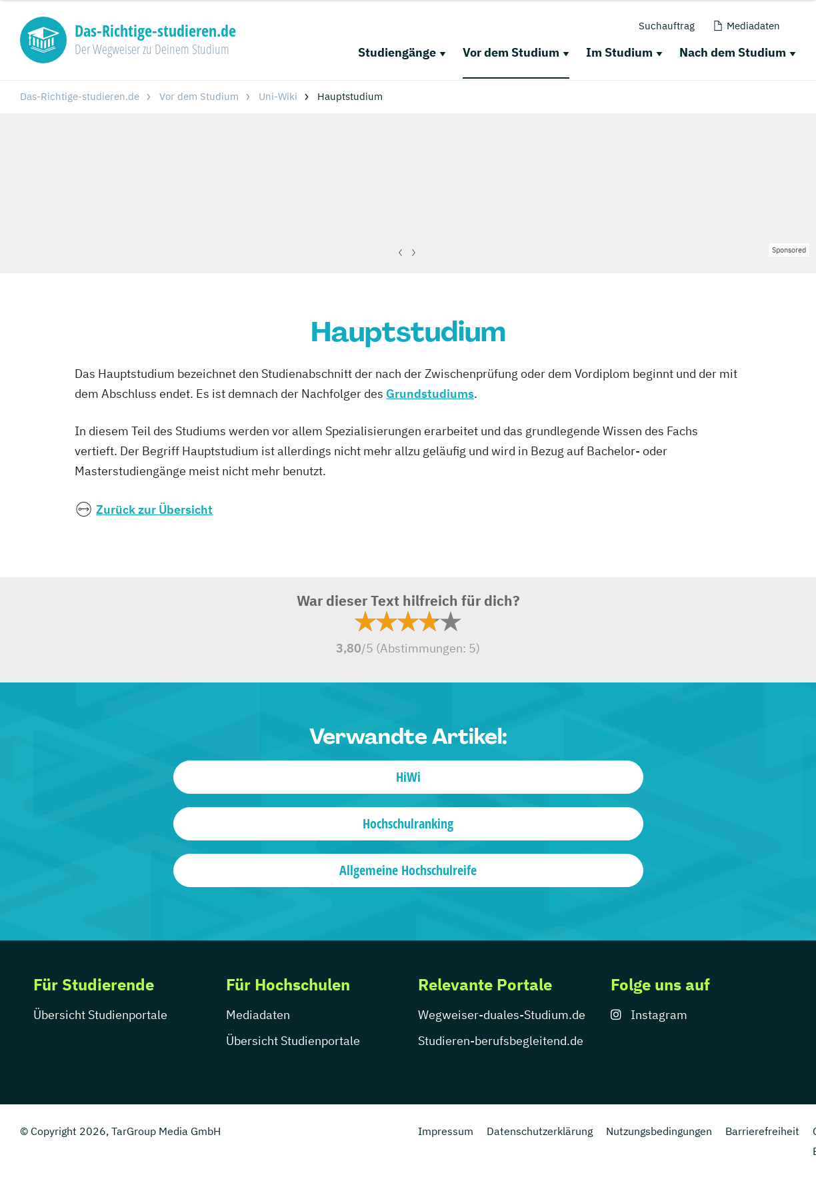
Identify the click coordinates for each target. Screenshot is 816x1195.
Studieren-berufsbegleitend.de (500, 1040)
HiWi (408, 777)
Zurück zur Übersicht (154, 509)
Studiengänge (397, 52)
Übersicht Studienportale (100, 1014)
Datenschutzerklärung (540, 1131)
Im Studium (619, 52)
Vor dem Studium (511, 52)
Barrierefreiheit (762, 1131)
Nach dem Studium (732, 52)
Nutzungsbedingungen (659, 1131)
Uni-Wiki (278, 96)
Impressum (445, 1131)
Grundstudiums (430, 393)
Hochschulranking (408, 823)
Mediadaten (258, 1014)
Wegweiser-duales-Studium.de (501, 1014)
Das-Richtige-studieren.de (79, 96)
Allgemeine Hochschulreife (408, 870)
